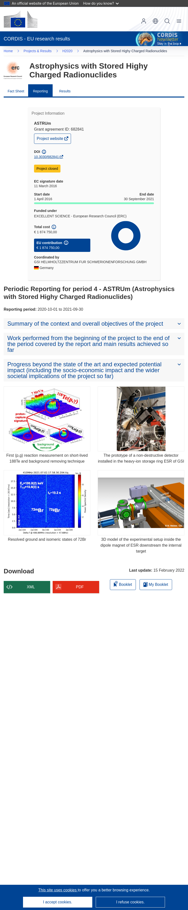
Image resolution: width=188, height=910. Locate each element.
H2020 (67, 51)
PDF (80, 587)
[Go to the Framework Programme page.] (13, 70)
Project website (50, 140)
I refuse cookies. (130, 902)
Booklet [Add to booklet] (123, 584)
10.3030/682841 (46, 157)
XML (31, 587)
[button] (155, 21)
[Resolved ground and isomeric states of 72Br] (47, 502)
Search (167, 21)
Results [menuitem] (65, 91)
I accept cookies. (57, 902)
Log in (144, 21)
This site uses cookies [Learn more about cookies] (58, 890)
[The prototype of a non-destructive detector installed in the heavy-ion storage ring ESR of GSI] (141, 419)
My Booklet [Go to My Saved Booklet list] (155, 584)
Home (8, 51)
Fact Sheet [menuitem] (16, 91)
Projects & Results (37, 51)
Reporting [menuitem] (40, 91)
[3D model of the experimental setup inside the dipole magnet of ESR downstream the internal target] (141, 502)
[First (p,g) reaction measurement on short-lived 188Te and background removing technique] (47, 419)
